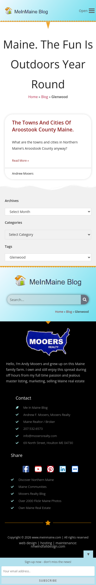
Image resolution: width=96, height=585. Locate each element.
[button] (83, 10)
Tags (8, 246)
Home (33, 97)
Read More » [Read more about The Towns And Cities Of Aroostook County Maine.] (20, 161)
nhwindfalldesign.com (48, 546)
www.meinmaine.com (46, 537)
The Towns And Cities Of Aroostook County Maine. (43, 126)
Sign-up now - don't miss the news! (48, 562)
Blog (44, 97)
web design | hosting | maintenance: (48, 543)
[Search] (85, 299)
